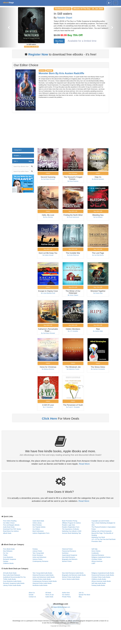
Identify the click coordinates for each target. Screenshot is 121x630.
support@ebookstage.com (61, 607)
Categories (18, 150)
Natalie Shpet (64, 17)
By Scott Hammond (73, 217)
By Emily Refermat (73, 255)
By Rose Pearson (73, 181)
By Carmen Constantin (98, 369)
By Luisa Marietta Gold (48, 293)
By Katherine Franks (73, 369)
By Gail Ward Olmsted (48, 179)
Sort (23, 161)
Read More (84, 464)
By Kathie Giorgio (48, 255)
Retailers (17, 155)
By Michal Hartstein (98, 179)
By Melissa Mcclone (48, 369)
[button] (9, 27)
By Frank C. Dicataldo (73, 407)
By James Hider (98, 331)
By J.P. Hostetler (73, 331)
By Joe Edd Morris (98, 255)
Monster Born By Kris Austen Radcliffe (61, 73)
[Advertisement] (60, 131)
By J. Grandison (48, 407)
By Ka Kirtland (98, 217)
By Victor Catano (73, 295)
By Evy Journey (48, 217)
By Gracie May (98, 293)
